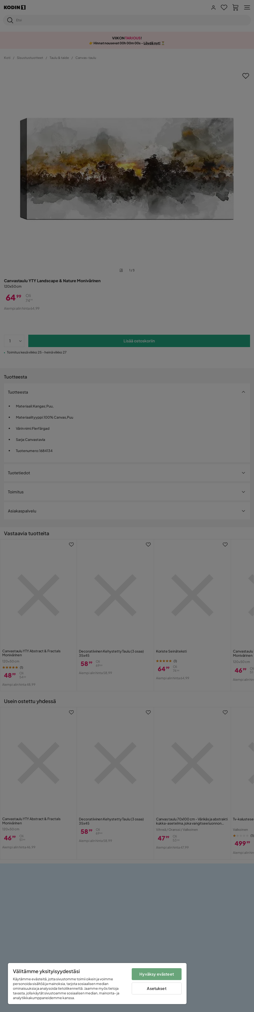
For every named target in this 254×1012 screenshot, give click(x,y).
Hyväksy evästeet (156, 974)
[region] (97, 983)
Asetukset (156, 988)
